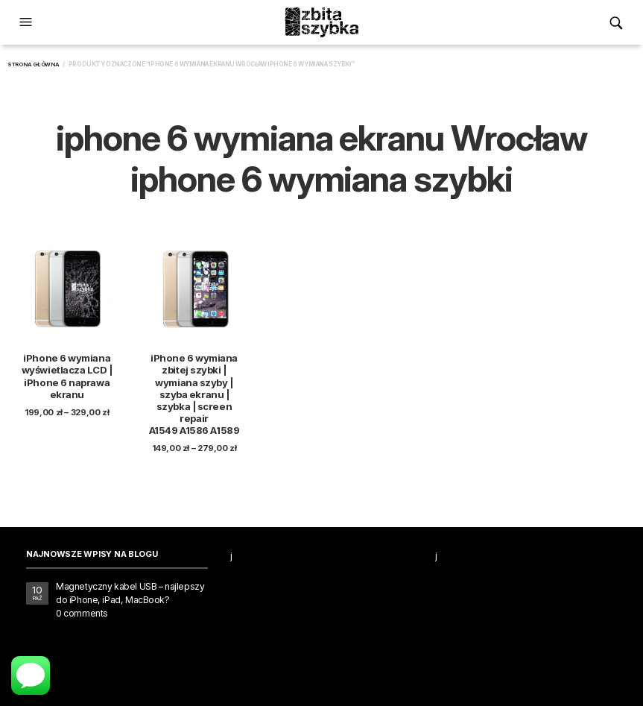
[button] (28, 22)
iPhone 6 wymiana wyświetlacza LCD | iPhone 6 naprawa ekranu (67, 376)
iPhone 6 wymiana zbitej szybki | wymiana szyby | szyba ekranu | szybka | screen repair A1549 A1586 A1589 (194, 394)
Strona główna (33, 64)
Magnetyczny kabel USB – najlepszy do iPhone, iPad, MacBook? (130, 593)
